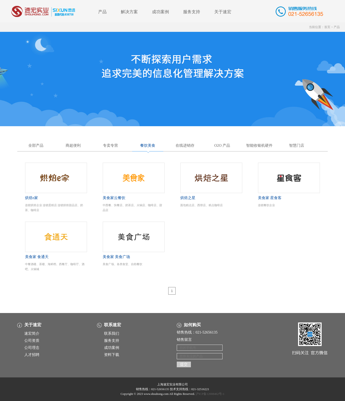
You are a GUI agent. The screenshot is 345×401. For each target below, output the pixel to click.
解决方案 (129, 11)
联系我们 (111, 333)
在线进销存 (185, 145)
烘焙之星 (187, 198)
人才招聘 (31, 355)
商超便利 (73, 145)
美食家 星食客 (270, 198)
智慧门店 (296, 145)
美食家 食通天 (37, 257)
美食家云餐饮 (114, 198)
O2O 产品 (222, 145)
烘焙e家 (31, 198)
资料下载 (111, 355)
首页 (327, 27)
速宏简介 (31, 333)
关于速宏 (222, 11)
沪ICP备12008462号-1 (210, 394)
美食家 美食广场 (116, 257)
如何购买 (192, 324)
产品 (102, 11)
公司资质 (31, 340)
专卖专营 (110, 145)
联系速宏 (112, 324)
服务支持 (191, 11)
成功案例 (160, 11)
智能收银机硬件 (259, 145)
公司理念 (31, 348)
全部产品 (35, 145)
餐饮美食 (147, 145)
